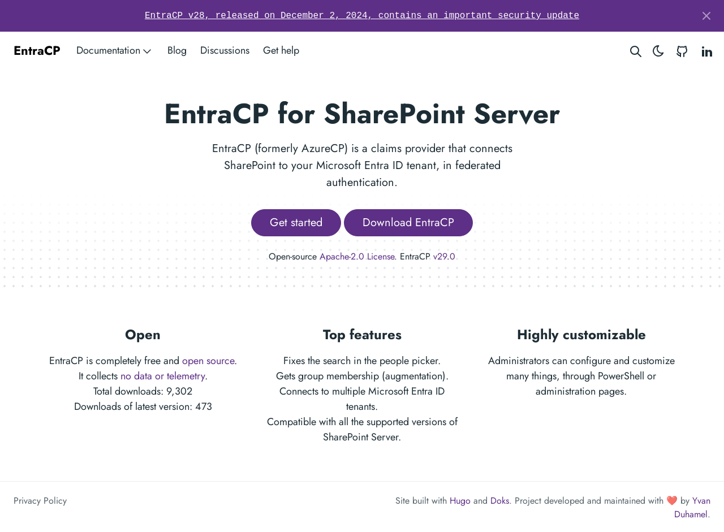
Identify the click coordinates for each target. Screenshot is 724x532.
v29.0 (444, 256)
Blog (177, 50)
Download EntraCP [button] (408, 222)
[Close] (706, 15)
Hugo (460, 500)
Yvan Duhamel (692, 507)
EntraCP (37, 50)
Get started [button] (296, 222)
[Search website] (635, 50)
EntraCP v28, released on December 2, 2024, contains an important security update (362, 16)
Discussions (224, 50)
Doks (499, 500)
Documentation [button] (115, 50)
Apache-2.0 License (357, 256)
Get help (281, 50)
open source (208, 360)
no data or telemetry (162, 376)
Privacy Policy (40, 500)
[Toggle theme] (658, 50)
